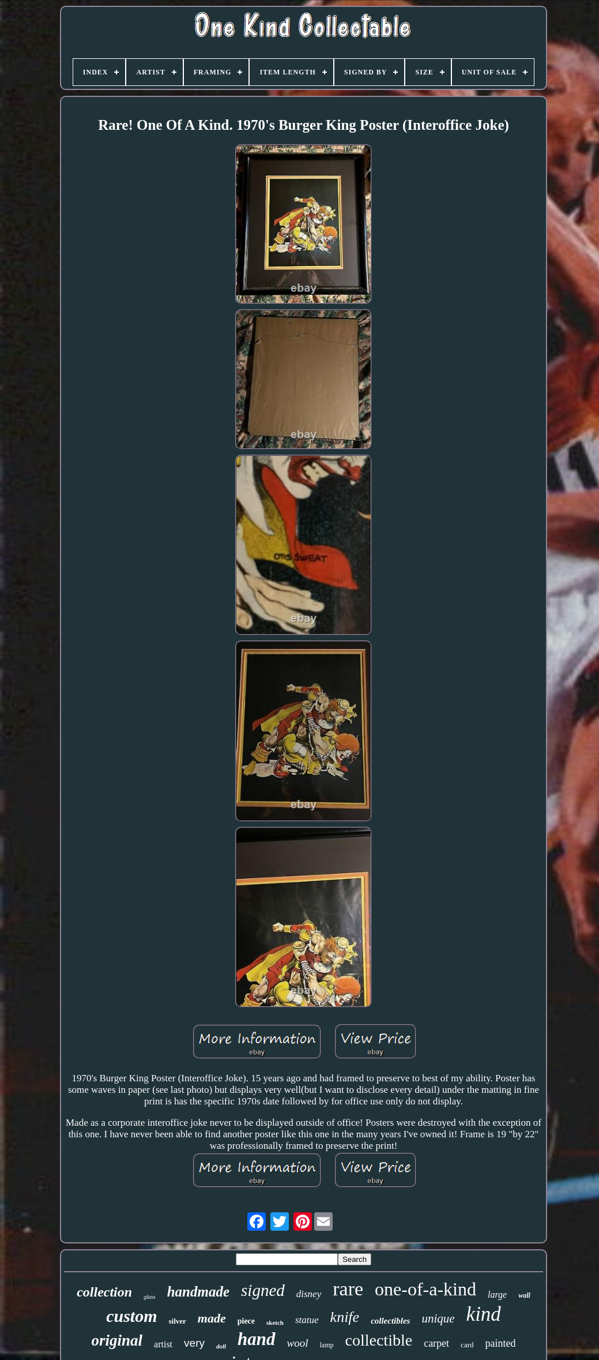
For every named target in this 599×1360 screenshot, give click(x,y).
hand (256, 1339)
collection (104, 1291)
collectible (379, 1340)
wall (524, 1295)
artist (163, 1344)
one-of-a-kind (425, 1289)
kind (483, 1314)
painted (500, 1343)
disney (308, 1293)
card (467, 1344)
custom (131, 1315)
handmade (198, 1291)
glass (150, 1297)
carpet (436, 1343)
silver (177, 1321)
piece (246, 1321)
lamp (327, 1345)
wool (297, 1343)
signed (263, 1290)
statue (307, 1319)
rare (348, 1288)
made (212, 1318)
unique (437, 1318)
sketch (275, 1322)
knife (345, 1317)
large (497, 1294)
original (117, 1340)
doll (221, 1346)
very (194, 1343)
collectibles (390, 1320)
